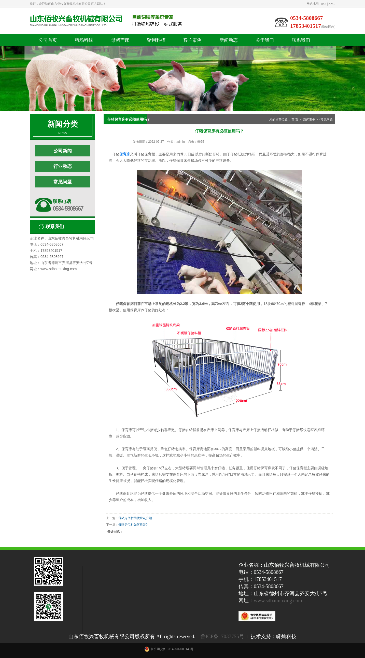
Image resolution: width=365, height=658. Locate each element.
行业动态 (62, 166)
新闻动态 (228, 40)
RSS (323, 4)
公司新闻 (62, 150)
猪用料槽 (156, 40)
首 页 (294, 119)
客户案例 (192, 40)
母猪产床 (120, 40)
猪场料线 (84, 40)
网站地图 (312, 4)
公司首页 (48, 40)
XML (331, 4)
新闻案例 (309, 119)
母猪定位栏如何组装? (133, 525)
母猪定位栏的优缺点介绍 (135, 518)
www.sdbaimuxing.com (278, 600)
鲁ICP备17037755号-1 (224, 636)
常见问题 (62, 181)
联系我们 (301, 40)
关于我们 (265, 40)
